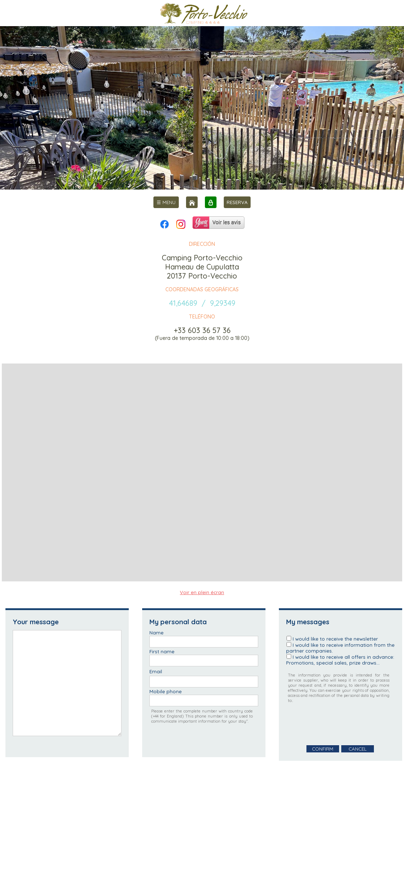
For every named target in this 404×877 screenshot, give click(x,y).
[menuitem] (166, 202)
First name (161, 651)
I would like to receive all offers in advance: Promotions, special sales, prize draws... (340, 660)
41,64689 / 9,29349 (202, 303)
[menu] (166, 202)
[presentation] (341, 724)
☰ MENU (166, 202)
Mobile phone (165, 691)
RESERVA (237, 202)
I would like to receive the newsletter (335, 639)
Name (156, 633)
